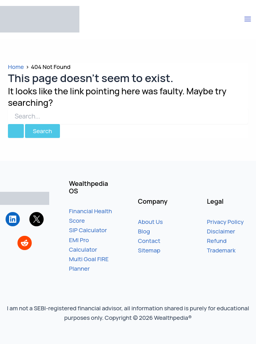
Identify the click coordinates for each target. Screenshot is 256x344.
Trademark (221, 250)
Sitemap (149, 250)
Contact (149, 241)
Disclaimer (221, 231)
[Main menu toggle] (247, 19)
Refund (217, 241)
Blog (144, 231)
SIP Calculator (88, 230)
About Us (150, 222)
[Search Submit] (16, 131)
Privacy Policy (225, 222)
